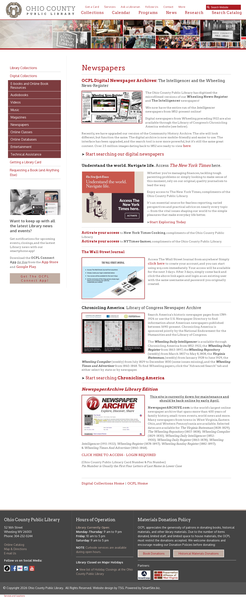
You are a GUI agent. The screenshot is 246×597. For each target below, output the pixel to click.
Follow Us (151, 6)
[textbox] (225, 7)
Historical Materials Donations (199, 553)
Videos (15, 102)
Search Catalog (227, 12)
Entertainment (21, 147)
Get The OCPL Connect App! (35, 278)
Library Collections (23, 68)
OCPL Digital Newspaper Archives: (120, 80)
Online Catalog (14, 544)
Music (14, 110)
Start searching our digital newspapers (124, 154)
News (171, 12)
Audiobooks (19, 95)
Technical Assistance (25, 154)
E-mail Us (10, 553)
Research (194, 12)
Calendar (121, 12)
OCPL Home (137, 483)
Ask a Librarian (130, 6)
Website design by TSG (108, 588)
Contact (168, 6)
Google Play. (25, 267)
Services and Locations (14, 596)
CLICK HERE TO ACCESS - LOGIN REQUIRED (119, 455)
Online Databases (23, 139)
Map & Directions (15, 549)
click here (156, 263)
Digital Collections (23, 76)
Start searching (125, 377)
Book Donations (154, 553)
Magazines (18, 117)
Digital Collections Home (103, 483)
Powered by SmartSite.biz (142, 588)
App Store (49, 262)
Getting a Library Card (25, 162)
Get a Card (92, 6)
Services (110, 6)
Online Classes (21, 132)
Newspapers (19, 125)
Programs (148, 12)
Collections (92, 12)
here (187, 146)
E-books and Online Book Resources (29, 86)
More (182, 6)
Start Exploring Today (167, 222)
